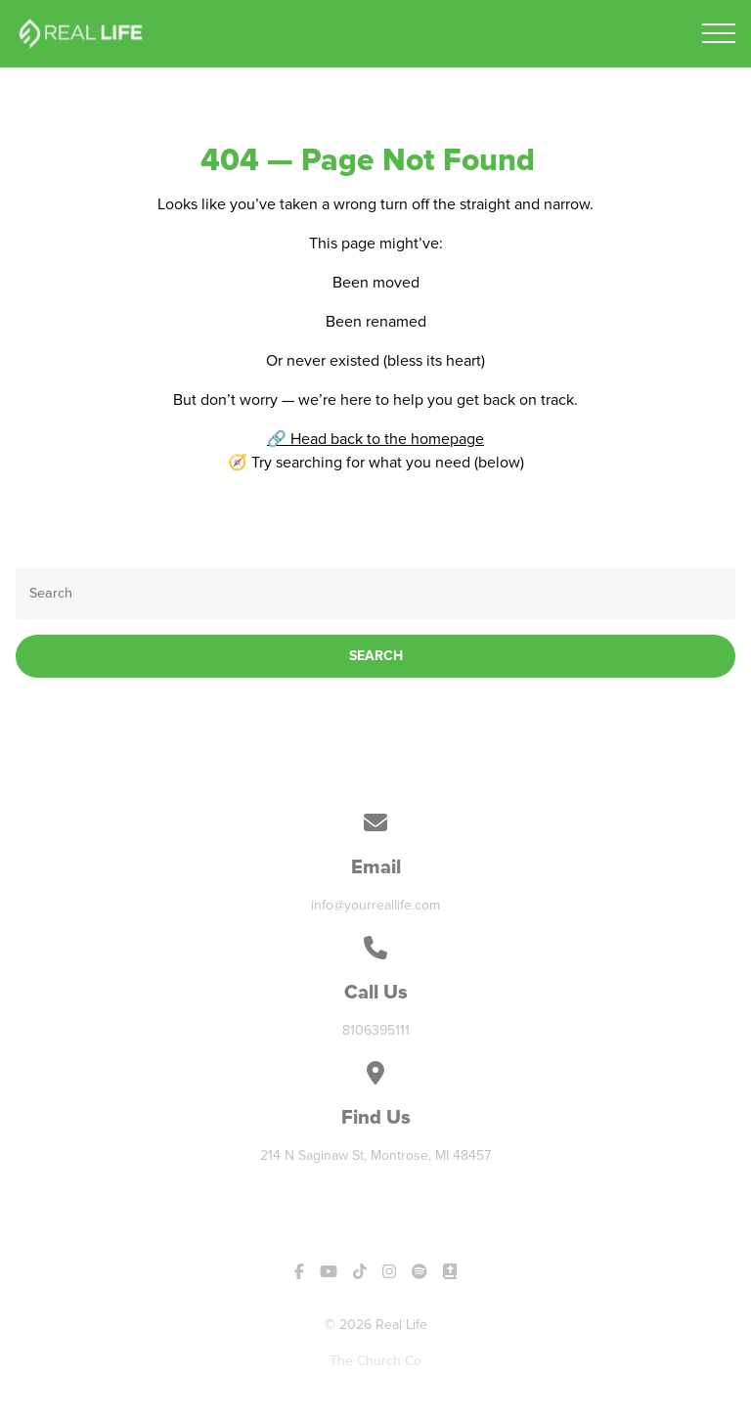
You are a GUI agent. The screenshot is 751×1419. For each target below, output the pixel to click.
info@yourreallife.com (375, 905)
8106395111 (376, 1030)
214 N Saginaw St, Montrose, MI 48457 (375, 1155)
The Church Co (375, 1360)
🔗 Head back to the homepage (375, 439)
